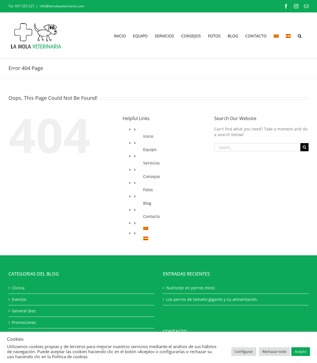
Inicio (148, 136)
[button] (300, 35)
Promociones (24, 322)
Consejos (151, 176)
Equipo (149, 149)
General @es (24, 311)
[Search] (304, 147)
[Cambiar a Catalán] (276, 35)
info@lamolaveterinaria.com (62, 6)
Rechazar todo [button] (274, 351)
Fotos (148, 189)
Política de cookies (70, 356)
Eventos (19, 299)
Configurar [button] (244, 351)
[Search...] (257, 147)
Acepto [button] (301, 351)
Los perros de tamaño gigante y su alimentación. (212, 299)
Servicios (151, 163)
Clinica (18, 287)
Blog (147, 203)
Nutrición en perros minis (190, 287)
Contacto (151, 216)
